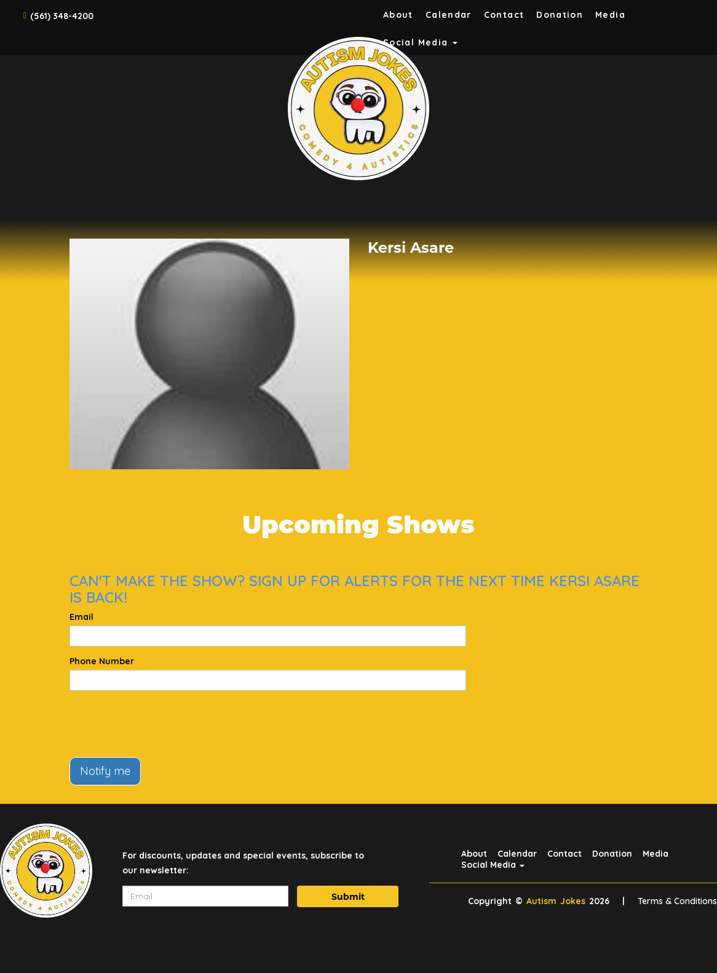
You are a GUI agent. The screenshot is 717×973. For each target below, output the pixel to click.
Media (610, 14)
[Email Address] (205, 896)
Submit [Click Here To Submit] (348, 896)
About (398, 14)
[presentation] (162, 724)
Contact (504, 14)
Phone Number (101, 661)
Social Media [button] (493, 864)
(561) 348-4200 (61, 16)
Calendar (449, 14)
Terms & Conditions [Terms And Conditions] (677, 901)
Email (81, 616)
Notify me (105, 771)
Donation (559, 14)
